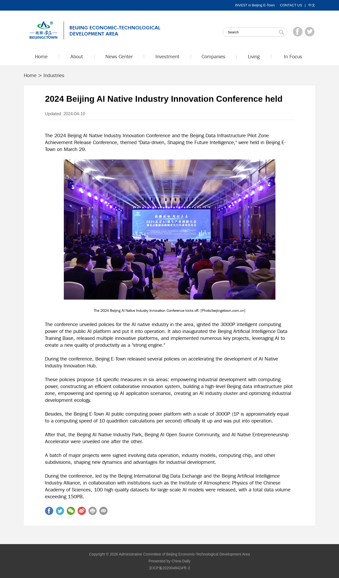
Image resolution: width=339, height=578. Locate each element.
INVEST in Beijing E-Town (255, 5)
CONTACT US (291, 5)
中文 (311, 5)
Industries (53, 75)
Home (30, 75)
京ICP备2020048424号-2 (169, 568)
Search (281, 32)
